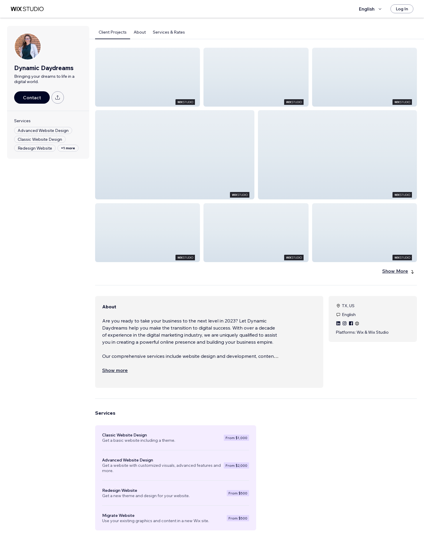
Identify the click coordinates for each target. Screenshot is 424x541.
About (140, 32)
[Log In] (401, 8)
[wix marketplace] (27, 9)
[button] (147, 77)
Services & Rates (169, 32)
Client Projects (113, 32)
